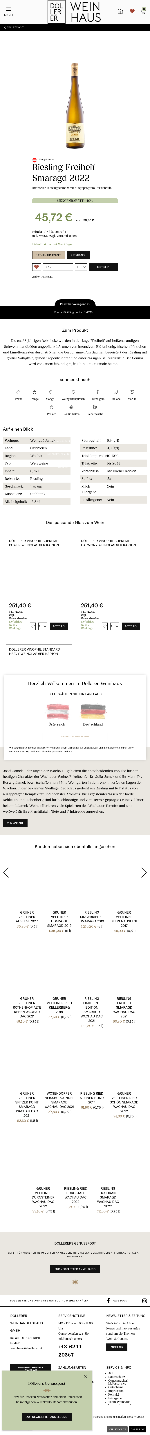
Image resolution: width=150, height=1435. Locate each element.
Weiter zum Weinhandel (75, 736)
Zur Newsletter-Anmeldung (46, 1417)
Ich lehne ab (117, 1429)
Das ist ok (138, 1429)
